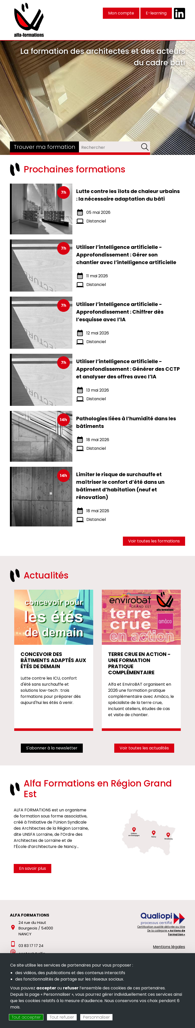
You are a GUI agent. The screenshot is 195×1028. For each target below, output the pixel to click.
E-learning (156, 13)
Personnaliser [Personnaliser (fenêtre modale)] (96, 1017)
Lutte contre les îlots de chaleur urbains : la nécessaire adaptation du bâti (128, 195)
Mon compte (121, 13)
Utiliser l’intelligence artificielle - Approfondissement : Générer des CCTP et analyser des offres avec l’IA (128, 369)
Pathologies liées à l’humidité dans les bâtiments (126, 422)
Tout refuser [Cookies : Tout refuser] (62, 1017)
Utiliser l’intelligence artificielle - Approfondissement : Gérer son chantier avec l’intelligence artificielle (126, 255)
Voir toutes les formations (154, 541)
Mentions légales (169, 946)
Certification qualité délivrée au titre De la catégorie (161, 930)
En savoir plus (32, 868)
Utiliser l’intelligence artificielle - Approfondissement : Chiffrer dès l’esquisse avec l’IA (120, 312)
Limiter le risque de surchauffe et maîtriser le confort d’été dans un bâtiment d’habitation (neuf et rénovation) (120, 486)
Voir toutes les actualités (144, 748)
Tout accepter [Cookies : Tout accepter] (26, 1017)
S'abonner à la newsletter (51, 748)
